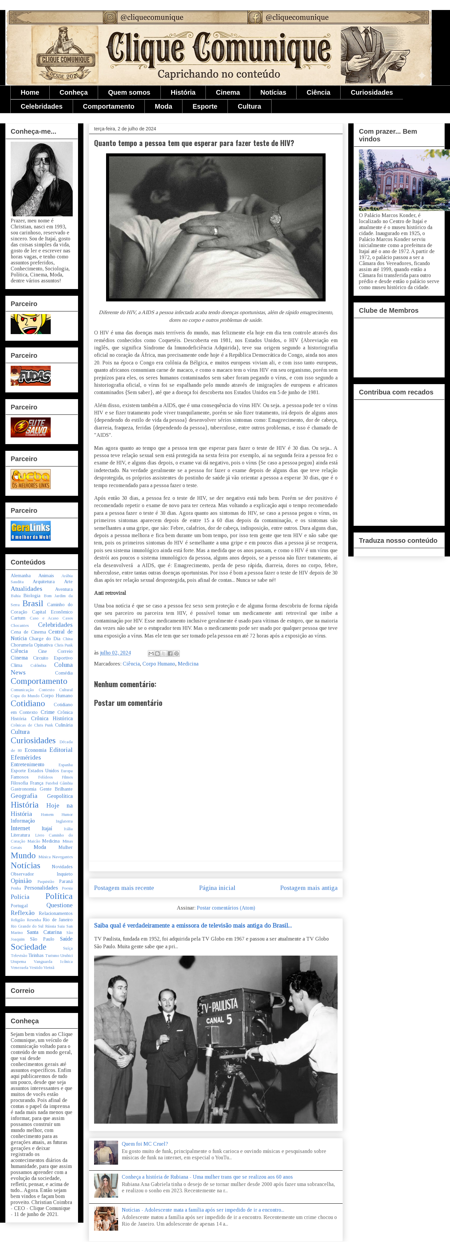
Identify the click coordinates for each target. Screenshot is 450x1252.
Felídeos (45, 777)
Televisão (19, 955)
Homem (47, 814)
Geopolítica (60, 796)
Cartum (18, 617)
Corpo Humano (158, 664)
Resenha (34, 920)
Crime (48, 712)
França (36, 783)
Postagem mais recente (124, 887)
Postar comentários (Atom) (226, 908)
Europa (67, 771)
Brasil (32, 603)
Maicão (33, 841)
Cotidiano (28, 703)
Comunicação (22, 690)
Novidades (62, 866)
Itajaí (47, 828)
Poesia (67, 888)
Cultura (249, 106)
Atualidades (26, 588)
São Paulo (42, 939)
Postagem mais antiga (309, 887)
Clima (16, 665)
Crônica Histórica (52, 718)
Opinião (21, 880)
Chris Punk (63, 645)
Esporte (204, 106)
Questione (59, 905)
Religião (18, 920)
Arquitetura (44, 581)
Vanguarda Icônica (53, 961)
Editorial (61, 749)
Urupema (18, 961)
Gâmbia (66, 783)
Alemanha (21, 575)
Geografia (24, 795)
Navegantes (62, 857)
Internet (20, 828)
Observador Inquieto (42, 874)
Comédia (64, 673)
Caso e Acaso (44, 618)
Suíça (68, 948)
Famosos (20, 777)
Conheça (74, 92)
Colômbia (38, 665)
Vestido (35, 967)
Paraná (66, 881)
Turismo (52, 955)
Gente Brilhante (56, 789)
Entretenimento (27, 764)
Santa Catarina (44, 932)
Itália (68, 829)
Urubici (66, 955)
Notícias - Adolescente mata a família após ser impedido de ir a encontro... (203, 1210)
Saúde (66, 939)
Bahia (16, 595)
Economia (35, 750)
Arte (68, 581)
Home (30, 92)
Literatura (20, 835)
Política (59, 896)
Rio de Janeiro (58, 919)
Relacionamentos (56, 913)
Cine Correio (55, 651)
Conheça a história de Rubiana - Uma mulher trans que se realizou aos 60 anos (207, 1177)
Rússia (50, 926)
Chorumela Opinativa (32, 645)
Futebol (51, 783)
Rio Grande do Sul (27, 926)
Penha (16, 888)
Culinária (64, 725)
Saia (61, 926)
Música (44, 857)
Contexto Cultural (56, 690)
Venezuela (19, 967)
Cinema (228, 92)
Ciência (318, 92)
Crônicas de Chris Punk (32, 725)
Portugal (19, 905)
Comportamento (108, 106)
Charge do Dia (44, 638)
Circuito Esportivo (53, 658)
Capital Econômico (52, 611)
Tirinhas (36, 955)
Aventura (64, 589)
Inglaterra (64, 821)
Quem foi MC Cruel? (145, 1144)
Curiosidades (372, 92)
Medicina (188, 664)
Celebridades (42, 106)
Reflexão (23, 912)
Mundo (23, 855)
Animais (46, 575)
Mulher (65, 847)
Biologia (31, 595)
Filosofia (19, 783)
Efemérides (26, 757)
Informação (23, 821)
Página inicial (217, 887)
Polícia (20, 896)
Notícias (273, 92)
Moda (163, 106)
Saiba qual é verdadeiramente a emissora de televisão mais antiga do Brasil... (193, 925)
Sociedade (28, 947)
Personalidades (41, 888)
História (183, 92)
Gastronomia (23, 789)
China (68, 639)
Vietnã (48, 967)
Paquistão (45, 881)
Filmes (67, 777)
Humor (67, 814)
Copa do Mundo (25, 696)
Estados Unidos (43, 770)
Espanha (65, 765)
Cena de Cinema (28, 632)
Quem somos (129, 92)
